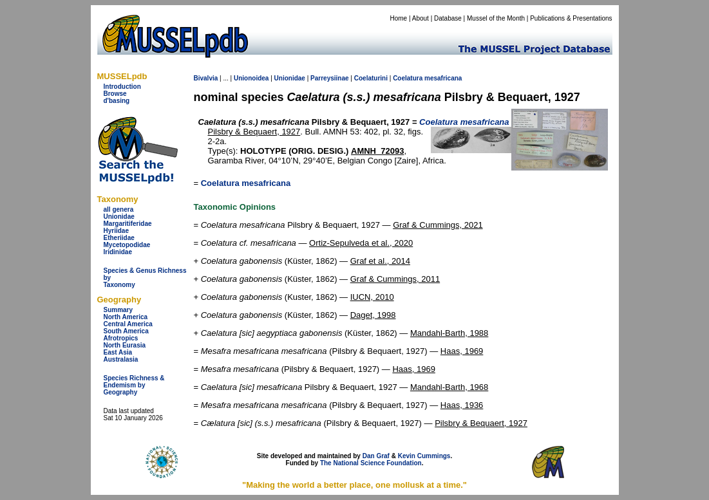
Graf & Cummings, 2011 (395, 279)
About (420, 18)
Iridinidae (118, 251)
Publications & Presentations (571, 18)
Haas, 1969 (462, 351)
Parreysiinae (329, 78)
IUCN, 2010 (372, 297)
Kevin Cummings (424, 455)
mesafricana (443, 78)
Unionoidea (251, 78)
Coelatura (407, 78)
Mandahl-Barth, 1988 (449, 333)
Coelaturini (371, 78)
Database (448, 18)
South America (126, 331)
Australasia (121, 359)
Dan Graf (376, 455)
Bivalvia (206, 78)
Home (398, 18)
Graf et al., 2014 (380, 261)
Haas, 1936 (462, 405)
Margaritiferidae (128, 223)
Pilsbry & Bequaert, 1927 (254, 131)
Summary (118, 309)
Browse (115, 93)
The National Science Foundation (371, 463)
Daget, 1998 (373, 315)
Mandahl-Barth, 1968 (449, 387)
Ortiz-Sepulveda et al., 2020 (361, 243)
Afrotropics (121, 338)
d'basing (117, 100)
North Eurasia (125, 345)
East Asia (118, 352)
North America (126, 316)
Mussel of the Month (496, 18)
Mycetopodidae (127, 244)
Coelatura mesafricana (245, 183)
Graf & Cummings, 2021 (437, 225)
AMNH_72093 (377, 151)
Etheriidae (119, 237)
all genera (119, 209)
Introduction (122, 86)
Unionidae (119, 216)
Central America (128, 324)
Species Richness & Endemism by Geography (134, 385)
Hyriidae (116, 230)
